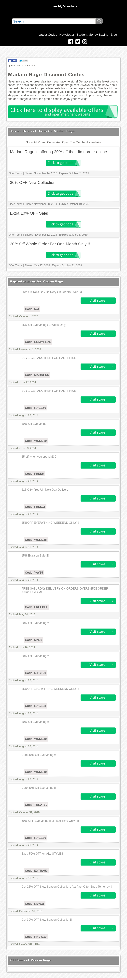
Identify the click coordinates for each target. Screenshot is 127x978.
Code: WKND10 (36, 440)
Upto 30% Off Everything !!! (39, 787)
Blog (114, 34)
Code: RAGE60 (35, 837)
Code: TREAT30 (36, 804)
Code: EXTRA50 (36, 870)
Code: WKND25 (36, 539)
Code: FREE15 (35, 506)
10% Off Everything (34, 423)
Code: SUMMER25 (38, 342)
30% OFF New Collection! (33, 182)
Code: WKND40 (36, 772)
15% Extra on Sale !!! (35, 555)
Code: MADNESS (37, 375)
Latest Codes (47, 34)
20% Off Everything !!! (36, 623)
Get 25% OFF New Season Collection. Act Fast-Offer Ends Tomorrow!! (67, 886)
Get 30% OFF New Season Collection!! (47, 919)
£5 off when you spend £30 (39, 456)
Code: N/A (32, 309)
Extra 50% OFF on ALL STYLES (42, 853)
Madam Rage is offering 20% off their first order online (58, 152)
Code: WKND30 (36, 739)
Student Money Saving (92, 34)
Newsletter (66, 34)
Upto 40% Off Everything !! (39, 755)
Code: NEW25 (34, 903)
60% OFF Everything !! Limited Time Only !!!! (50, 820)
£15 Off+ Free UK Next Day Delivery (45, 489)
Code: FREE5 (34, 473)
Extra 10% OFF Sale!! (30, 213)
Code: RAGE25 (35, 706)
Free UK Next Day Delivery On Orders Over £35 (52, 292)
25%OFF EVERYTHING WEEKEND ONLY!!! (50, 522)
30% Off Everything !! (35, 721)
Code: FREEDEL (36, 607)
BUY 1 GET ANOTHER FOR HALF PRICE (49, 358)
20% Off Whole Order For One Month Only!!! (50, 244)
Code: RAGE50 (35, 407)
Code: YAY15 (34, 572)
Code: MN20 (33, 640)
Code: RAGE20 (35, 673)
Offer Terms (16, 173)
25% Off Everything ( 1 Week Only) (44, 324)
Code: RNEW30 (36, 936)
